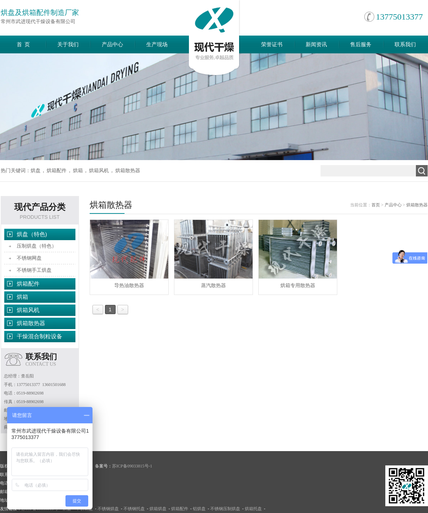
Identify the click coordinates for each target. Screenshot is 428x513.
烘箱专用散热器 (298, 254)
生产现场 (157, 44)
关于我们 (68, 44)
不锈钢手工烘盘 (34, 270)
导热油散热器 (129, 254)
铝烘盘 (199, 508)
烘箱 (78, 170)
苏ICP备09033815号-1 (132, 466)
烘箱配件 (57, 170)
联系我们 (405, 44)
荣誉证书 (271, 44)
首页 (375, 204)
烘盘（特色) (32, 234)
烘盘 (36, 170)
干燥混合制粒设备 (39, 336)
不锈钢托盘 (134, 508)
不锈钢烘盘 (108, 508)
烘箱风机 (99, 170)
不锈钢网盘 (29, 258)
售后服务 (360, 44)
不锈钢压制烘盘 (225, 508)
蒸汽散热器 (213, 254)
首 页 (23, 44)
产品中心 (112, 44)
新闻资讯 (316, 44)
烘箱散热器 (127, 170)
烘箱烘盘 (158, 508)
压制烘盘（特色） (37, 246)
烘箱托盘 (253, 508)
